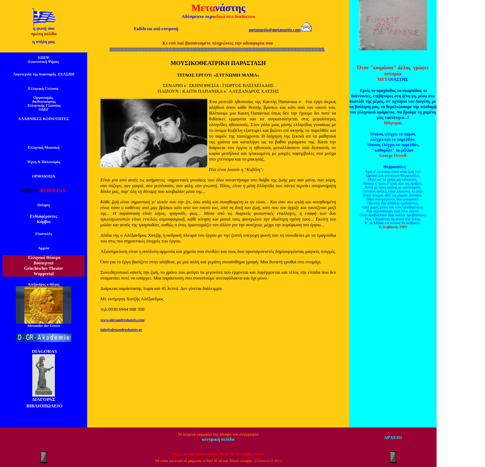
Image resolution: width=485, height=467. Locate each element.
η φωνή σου (44, 28)
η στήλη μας (43, 41)
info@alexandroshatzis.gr (121, 330)
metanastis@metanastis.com (275, 29)
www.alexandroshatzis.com (122, 320)
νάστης (230, 7)
